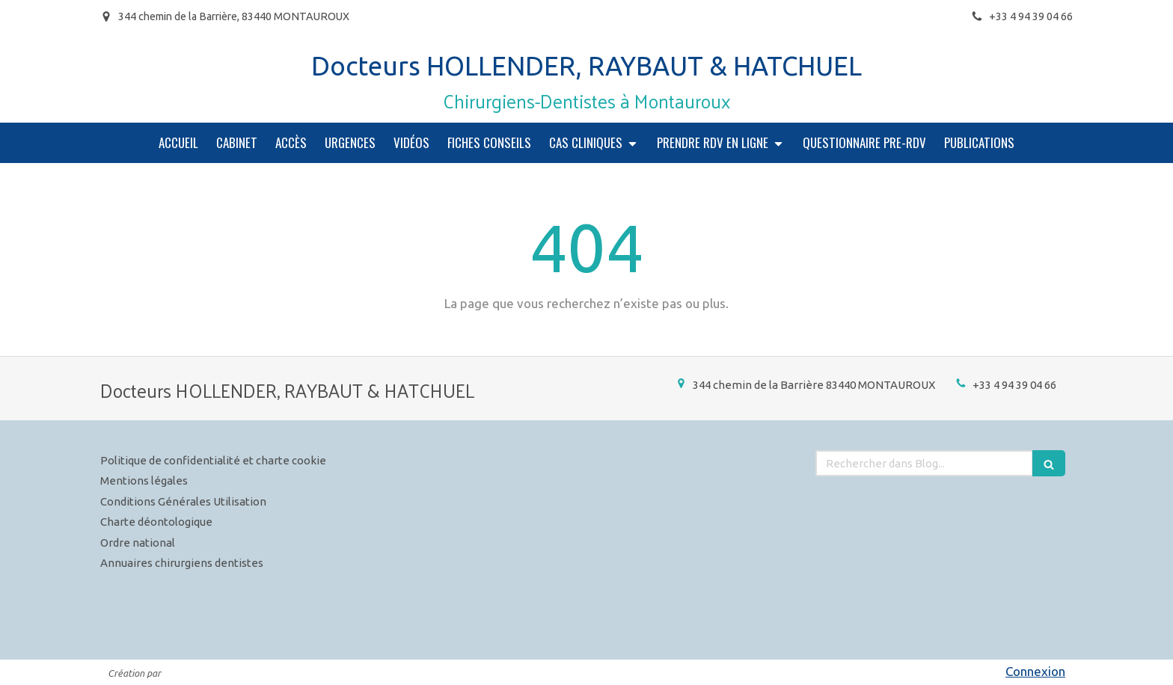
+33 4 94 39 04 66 (1014, 384)
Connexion (1035, 671)
